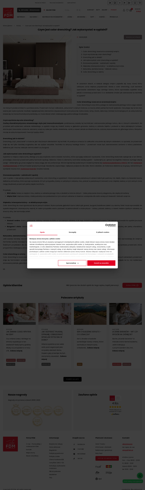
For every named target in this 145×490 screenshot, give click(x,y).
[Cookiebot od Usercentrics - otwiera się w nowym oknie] (107, 225)
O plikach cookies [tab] (102, 232)
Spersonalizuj (72, 263)
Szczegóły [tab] (72, 232)
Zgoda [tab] (42, 232)
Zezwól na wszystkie (101, 263)
